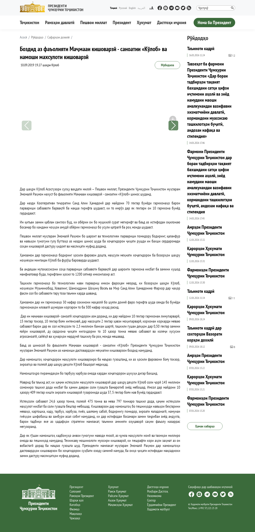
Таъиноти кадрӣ (200, 48)
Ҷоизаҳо (75, 518)
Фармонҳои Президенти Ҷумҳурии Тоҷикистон (208, 273)
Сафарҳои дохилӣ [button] (58, 37)
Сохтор (151, 500)
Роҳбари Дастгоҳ (157, 491)
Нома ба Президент (214, 22)
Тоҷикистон (29, 22)
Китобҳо (75, 504)
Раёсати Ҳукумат (118, 496)
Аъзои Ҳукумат (117, 500)
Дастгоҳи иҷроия (171, 22)
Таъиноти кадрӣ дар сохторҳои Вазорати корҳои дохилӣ (204, 334)
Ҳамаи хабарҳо (205, 426)
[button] (53, 7)
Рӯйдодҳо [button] (37, 37)
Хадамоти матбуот (158, 509)
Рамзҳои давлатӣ (59, 22)
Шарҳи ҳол (76, 500)
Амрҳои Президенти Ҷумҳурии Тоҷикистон (206, 230)
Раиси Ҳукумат (117, 491)
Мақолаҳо (76, 513)
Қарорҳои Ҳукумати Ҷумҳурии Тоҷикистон (206, 251)
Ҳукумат (144, 22)
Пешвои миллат (93, 22)
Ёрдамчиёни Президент (161, 504)
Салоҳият (75, 491)
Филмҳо (74, 509)
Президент (122, 22)
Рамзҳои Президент (82, 496)
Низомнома (154, 496)
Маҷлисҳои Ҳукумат (120, 504)
